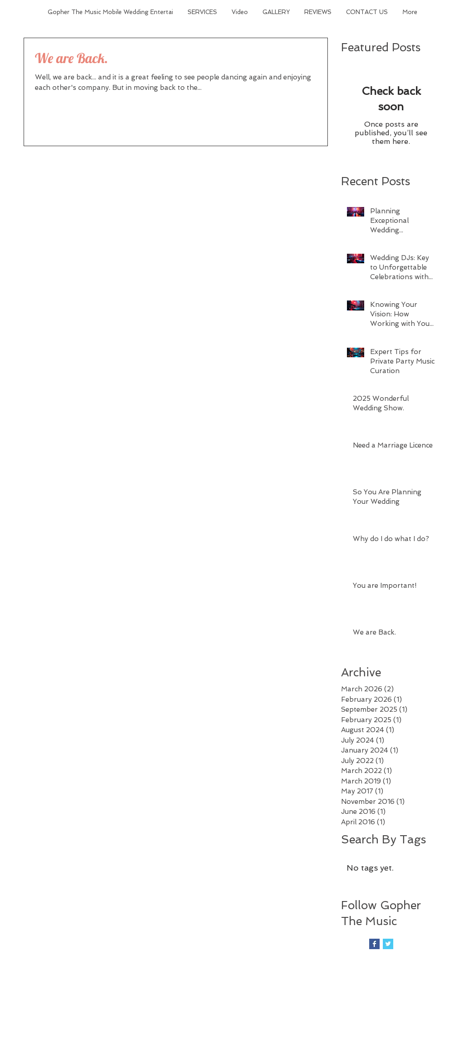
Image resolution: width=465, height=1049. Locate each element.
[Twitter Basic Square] (388, 944)
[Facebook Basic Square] (374, 944)
